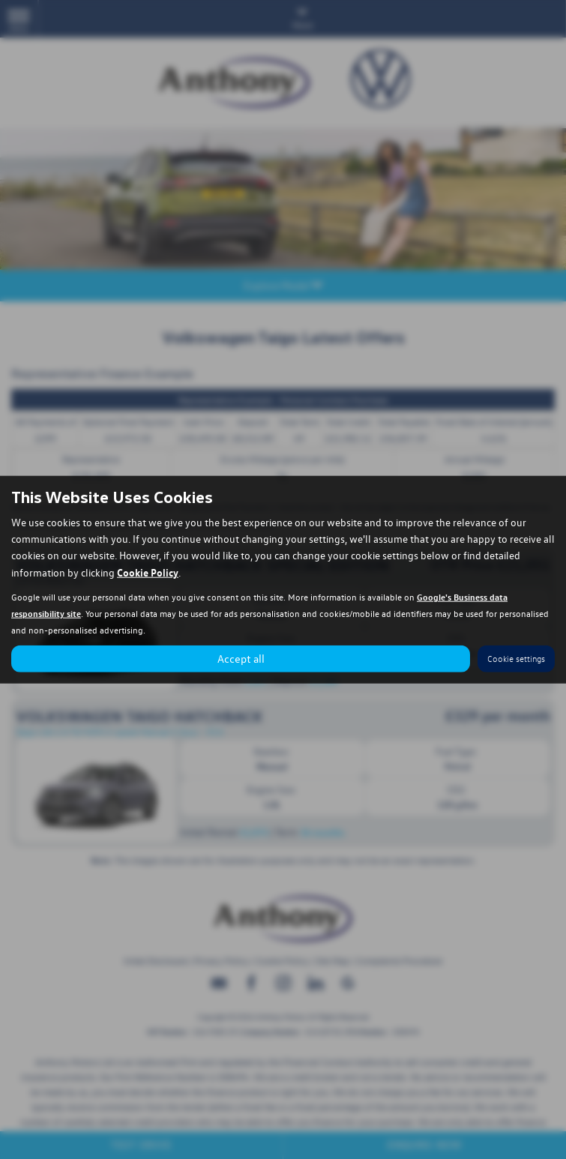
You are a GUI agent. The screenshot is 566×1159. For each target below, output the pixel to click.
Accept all (241, 658)
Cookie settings (516, 658)
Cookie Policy (147, 571)
